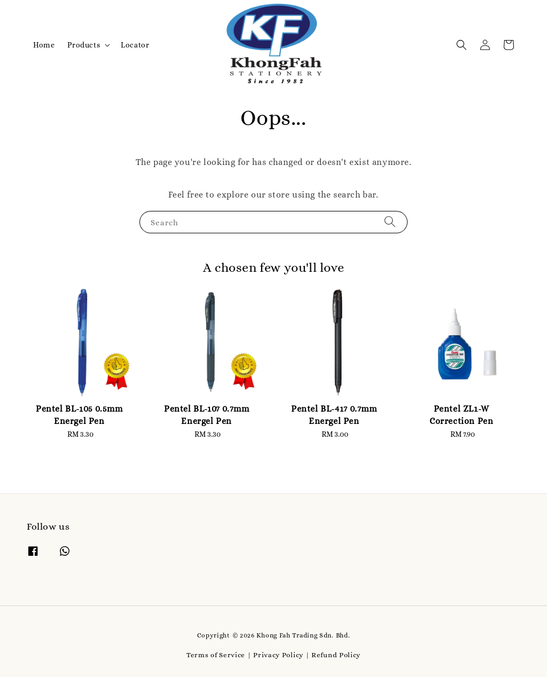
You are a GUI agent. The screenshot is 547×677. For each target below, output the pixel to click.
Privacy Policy (278, 655)
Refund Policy (336, 655)
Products (83, 45)
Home (43, 45)
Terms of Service (215, 655)
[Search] (390, 221)
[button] (461, 45)
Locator (135, 45)
